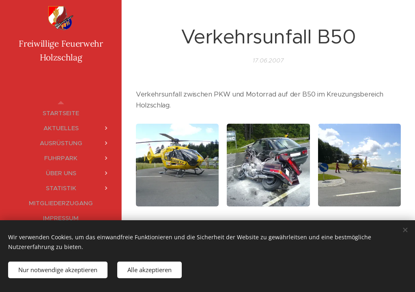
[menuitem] (60, 113)
